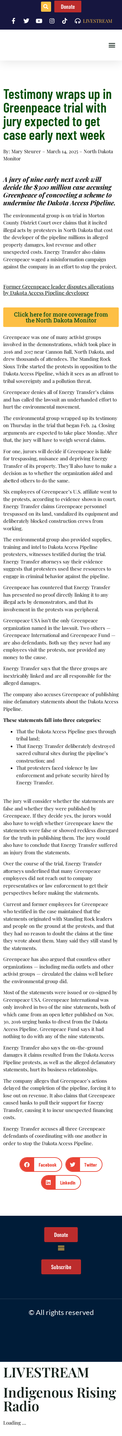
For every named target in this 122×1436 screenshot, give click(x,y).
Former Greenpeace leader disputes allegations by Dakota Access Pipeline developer (58, 289)
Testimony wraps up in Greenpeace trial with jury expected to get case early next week (57, 113)
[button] (46, 7)
